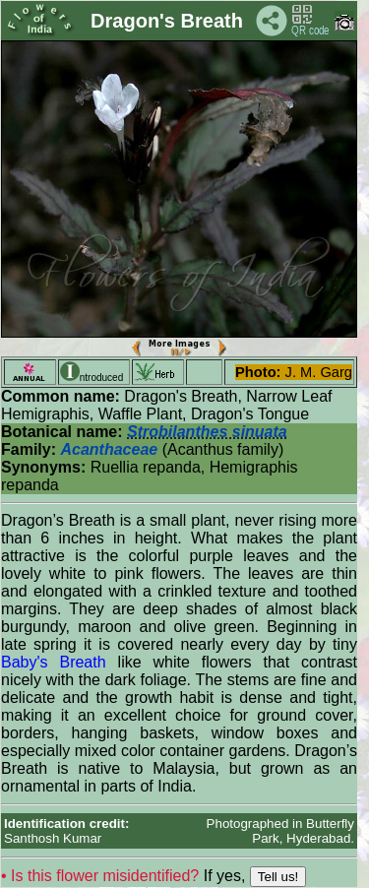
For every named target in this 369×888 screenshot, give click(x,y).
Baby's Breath (53, 662)
